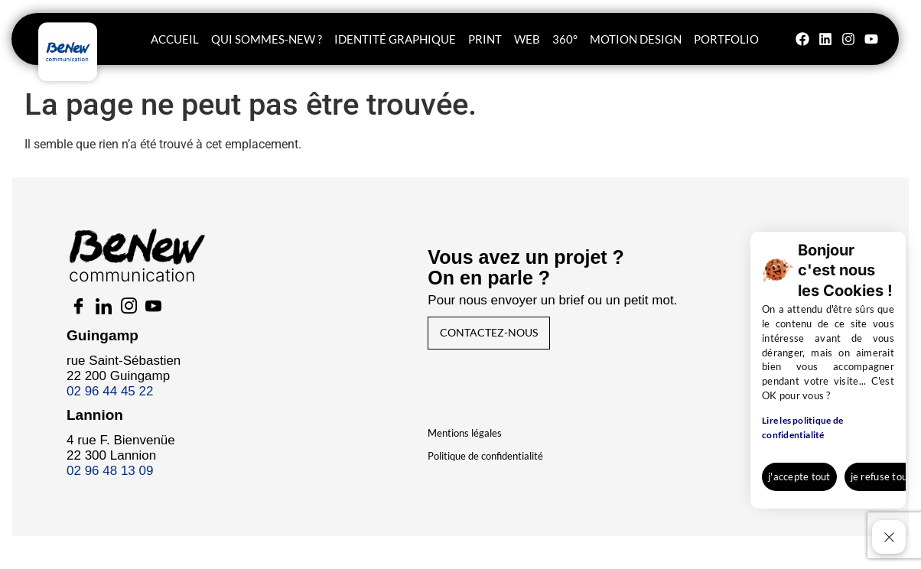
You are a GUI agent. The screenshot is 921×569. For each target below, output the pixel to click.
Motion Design (636, 39)
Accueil (175, 39)
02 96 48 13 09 (116, 480)
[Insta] (148, 317)
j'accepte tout (678, 481)
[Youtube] (178, 317)
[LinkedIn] (117, 317)
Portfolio (726, 39)
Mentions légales (465, 443)
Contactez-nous (507, 340)
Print (485, 39)
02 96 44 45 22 (116, 401)
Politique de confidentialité (486, 466)
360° (565, 39)
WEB (527, 39)
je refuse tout (766, 481)
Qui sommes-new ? (266, 39)
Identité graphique (395, 39)
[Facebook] (86, 317)
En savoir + (855, 481)
